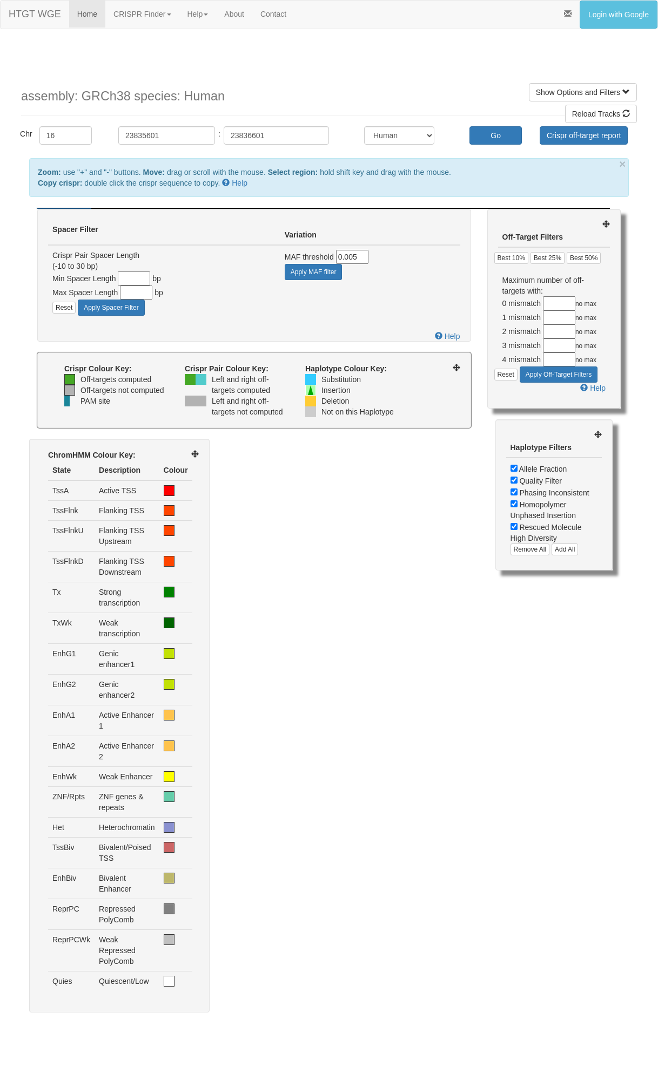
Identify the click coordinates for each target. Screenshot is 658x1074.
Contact (273, 14)
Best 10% (511, 258)
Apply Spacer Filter (111, 307)
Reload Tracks (601, 114)
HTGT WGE (35, 14)
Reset (64, 307)
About (234, 14)
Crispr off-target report (584, 135)
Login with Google (618, 14)
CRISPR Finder (142, 14)
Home (87, 14)
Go (496, 135)
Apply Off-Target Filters (559, 374)
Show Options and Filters (583, 92)
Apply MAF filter (314, 272)
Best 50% (583, 258)
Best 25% (547, 258)
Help (198, 14)
